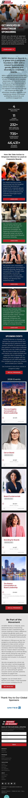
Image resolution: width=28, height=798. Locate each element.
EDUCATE (6, 179)
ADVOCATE (6, 221)
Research (4, 748)
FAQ (22, 791)
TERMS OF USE (16, 791)
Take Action (4, 762)
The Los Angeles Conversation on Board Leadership (10, 411)
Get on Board (9, 453)
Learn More (7, 49)
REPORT (5, 306)
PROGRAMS (4, 754)
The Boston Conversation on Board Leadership (10, 585)
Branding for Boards (11, 540)
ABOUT (3, 773)
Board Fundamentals (12, 496)
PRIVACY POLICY (5, 791)
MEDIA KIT (4, 792)
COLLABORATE (8, 262)
